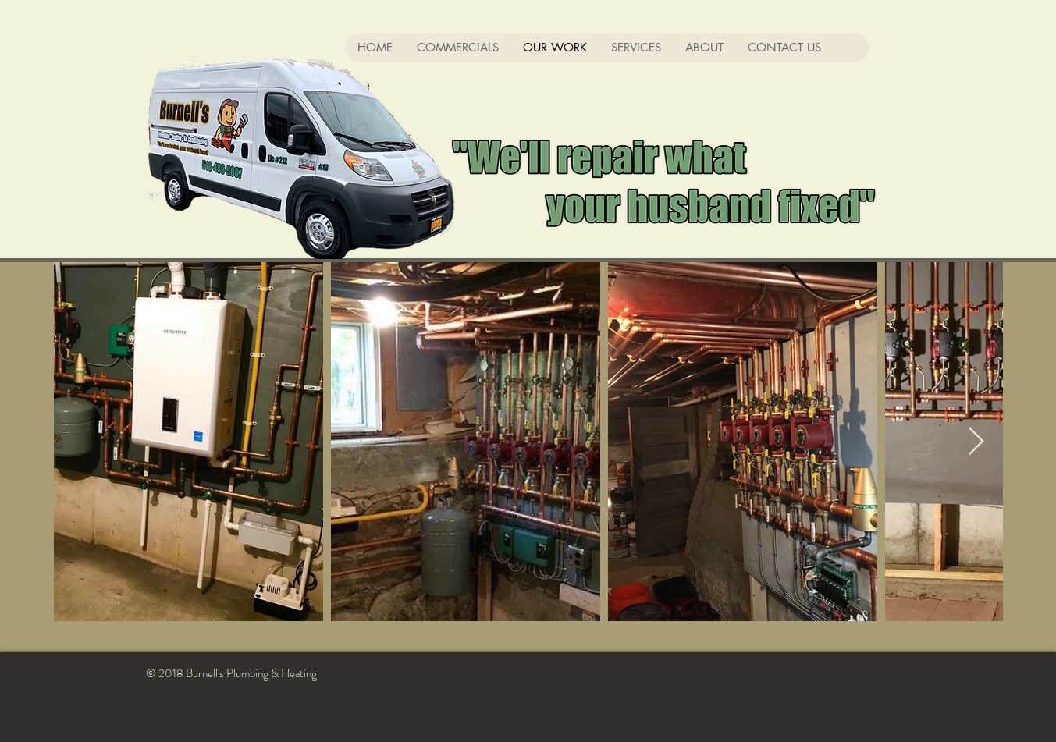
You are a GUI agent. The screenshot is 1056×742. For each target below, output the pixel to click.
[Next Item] (976, 442)
